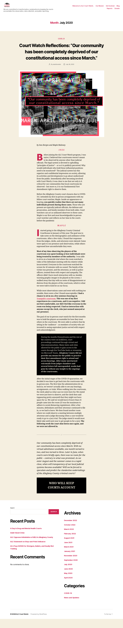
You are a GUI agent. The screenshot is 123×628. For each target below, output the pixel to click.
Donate (117, 10)
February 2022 (70, 543)
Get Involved (110, 7)
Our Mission (100, 7)
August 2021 (69, 547)
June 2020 (68, 578)
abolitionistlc (57, 73)
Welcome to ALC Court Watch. (83, 7)
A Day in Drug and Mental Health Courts (27, 537)
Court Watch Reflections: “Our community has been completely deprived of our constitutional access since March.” (61, 57)
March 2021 (69, 556)
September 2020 (71, 569)
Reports (109, 10)
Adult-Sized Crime (18, 542)
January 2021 (70, 560)
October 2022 (70, 534)
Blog (118, 7)
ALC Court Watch (22, 623)
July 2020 (68, 573)
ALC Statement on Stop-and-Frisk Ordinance (28, 551)
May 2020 (68, 582)
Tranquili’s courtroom (47, 307)
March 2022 (69, 538)
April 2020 (68, 587)
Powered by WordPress (39, 623)
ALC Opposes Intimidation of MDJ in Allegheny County (33, 546)
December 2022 (71, 529)
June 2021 (68, 551)
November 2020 (71, 565)
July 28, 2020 (70, 73)
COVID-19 (61, 41)
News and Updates (72, 607)
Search (12, 517)
